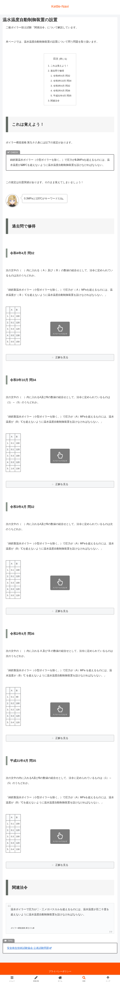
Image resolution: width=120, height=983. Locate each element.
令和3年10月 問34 (62, 81)
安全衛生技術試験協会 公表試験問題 (29, 949)
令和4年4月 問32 (61, 76)
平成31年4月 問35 (62, 96)
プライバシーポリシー (60, 972)
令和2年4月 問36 (61, 91)
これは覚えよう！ (59, 66)
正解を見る (61, 358)
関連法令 (54, 101)
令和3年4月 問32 (61, 86)
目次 (55, 58)
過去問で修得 (57, 71)
